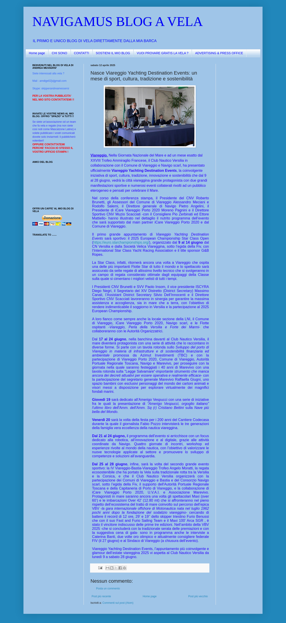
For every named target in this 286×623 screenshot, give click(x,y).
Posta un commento (108, 588)
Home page (37, 53)
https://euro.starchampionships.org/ (121, 242)
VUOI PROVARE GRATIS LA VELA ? (162, 53)
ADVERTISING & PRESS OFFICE (219, 53)
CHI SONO (59, 53)
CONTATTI (81, 53)
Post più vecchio (198, 596)
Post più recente (101, 596)
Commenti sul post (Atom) (117, 602)
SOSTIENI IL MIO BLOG (113, 53)
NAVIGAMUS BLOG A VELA (117, 21)
